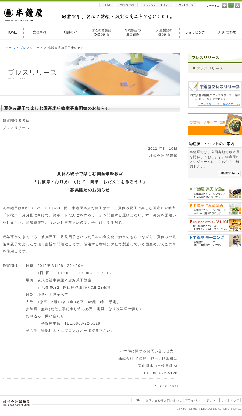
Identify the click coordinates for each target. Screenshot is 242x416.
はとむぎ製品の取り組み (101, 32)
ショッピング (195, 32)
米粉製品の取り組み (132, 32)
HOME (106, 5)
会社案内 (39, 32)
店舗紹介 (70, 32)
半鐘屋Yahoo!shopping (215, 209)
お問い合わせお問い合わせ (164, 400)
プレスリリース (31, 47)
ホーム (10, 47)
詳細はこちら (229, 173)
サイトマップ (185, 5)
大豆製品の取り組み (164, 32)
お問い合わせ (127, 5)
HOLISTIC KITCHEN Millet (215, 225)
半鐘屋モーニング (215, 241)
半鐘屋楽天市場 (215, 193)
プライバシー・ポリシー (156, 5)
